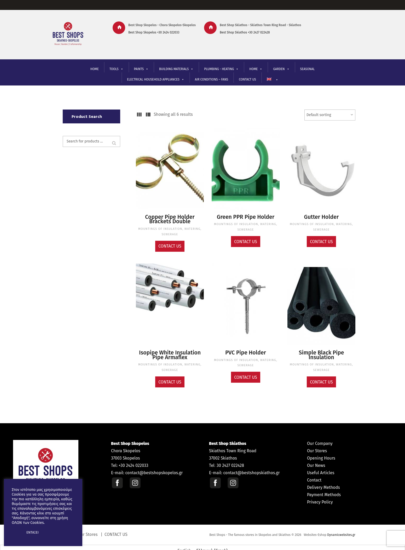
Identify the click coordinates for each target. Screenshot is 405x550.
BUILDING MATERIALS (176, 69)
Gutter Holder (321, 216)
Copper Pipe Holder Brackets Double (170, 218)
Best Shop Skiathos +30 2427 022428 (245, 32)
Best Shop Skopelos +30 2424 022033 (153, 32)
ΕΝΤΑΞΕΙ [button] (32, 532)
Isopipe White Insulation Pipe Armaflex (170, 350)
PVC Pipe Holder (245, 348)
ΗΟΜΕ (255, 69)
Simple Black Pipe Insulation (321, 348)
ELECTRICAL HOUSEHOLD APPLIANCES (155, 80)
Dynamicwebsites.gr (341, 528)
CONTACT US (247, 79)
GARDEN (281, 69)
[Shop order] (329, 115)
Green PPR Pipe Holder (245, 216)
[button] (16, 532)
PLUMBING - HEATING (221, 69)
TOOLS (116, 69)
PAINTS (141, 69)
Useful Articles (320, 466)
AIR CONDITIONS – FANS (211, 79)
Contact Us (169, 242)
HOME (94, 69)
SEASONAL (307, 69)
